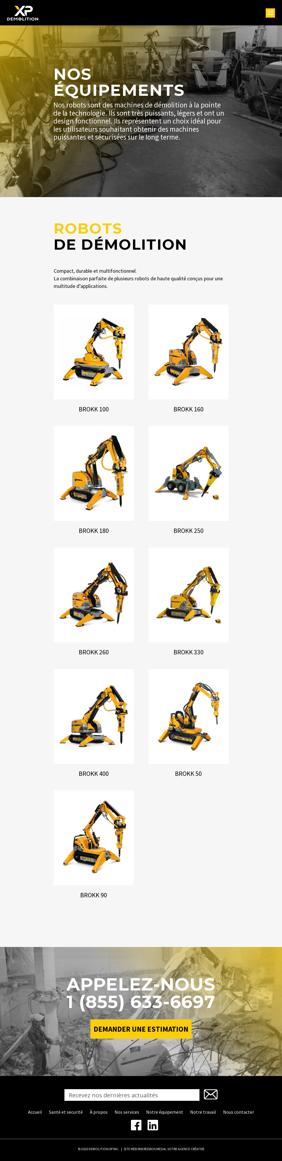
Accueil (35, 1112)
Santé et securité (66, 1112)
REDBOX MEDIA (154, 1149)
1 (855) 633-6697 (140, 1001)
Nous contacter (238, 1112)
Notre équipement (164, 1112)
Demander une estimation (141, 1029)
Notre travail (203, 1112)
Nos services (127, 1112)
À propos (99, 1112)
